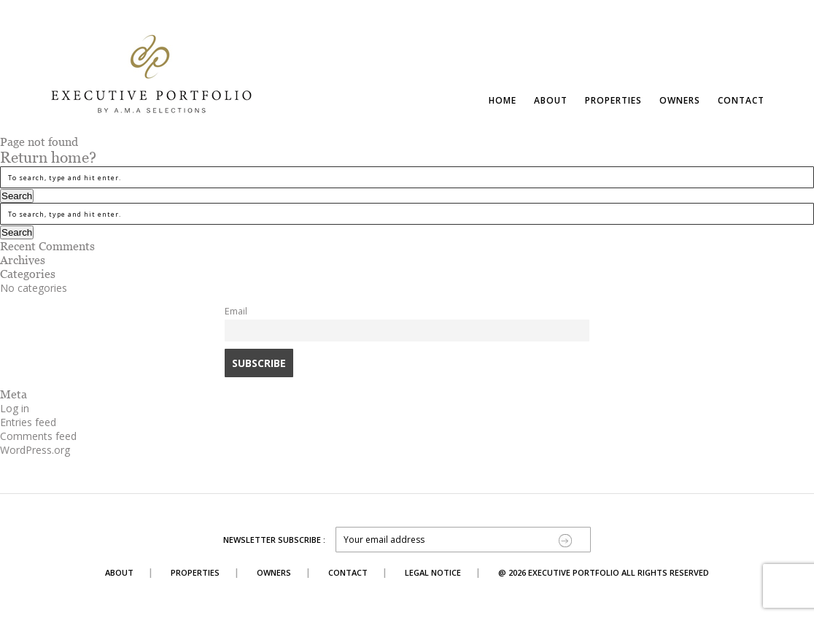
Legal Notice (433, 572)
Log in (14, 408)
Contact (741, 100)
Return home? (48, 157)
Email (236, 311)
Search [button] (16, 195)
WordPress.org (35, 450)
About (550, 100)
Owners (679, 100)
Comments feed (38, 436)
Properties (613, 100)
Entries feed (28, 422)
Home (502, 100)
